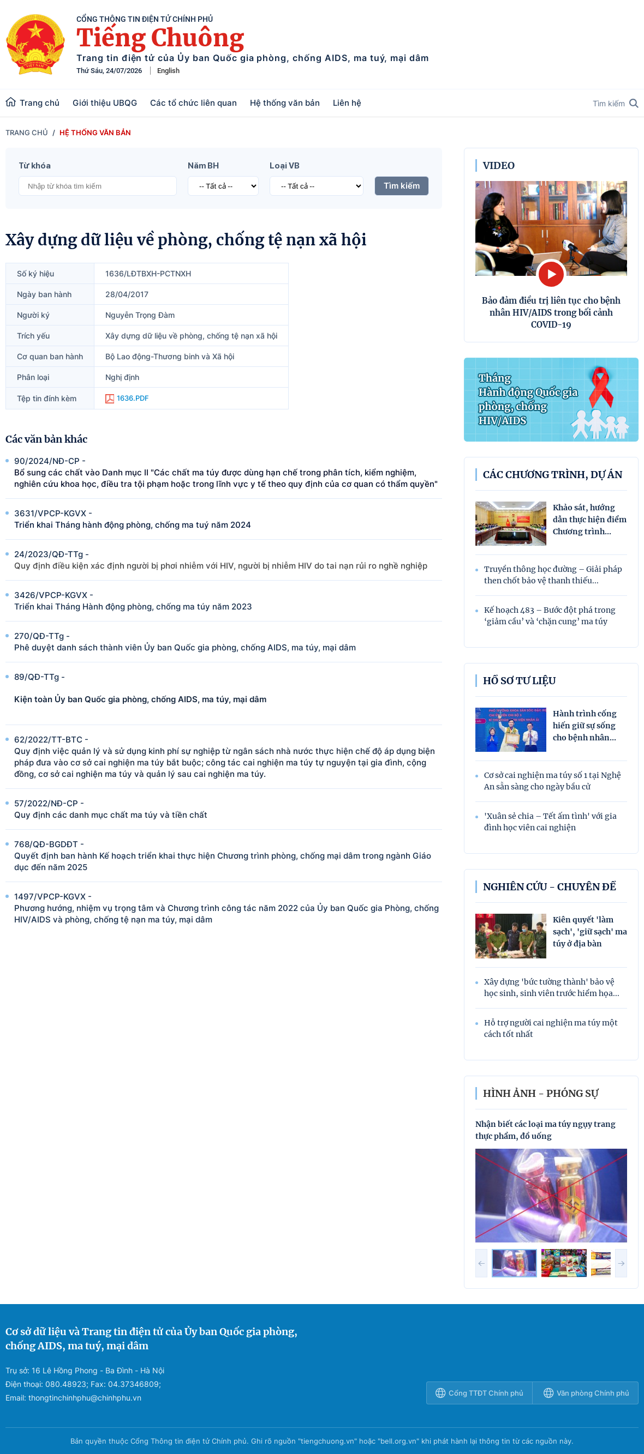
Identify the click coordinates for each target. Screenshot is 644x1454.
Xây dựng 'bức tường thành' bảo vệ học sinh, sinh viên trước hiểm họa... (551, 987)
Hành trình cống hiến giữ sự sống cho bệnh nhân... (585, 726)
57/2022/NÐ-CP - (228, 809)
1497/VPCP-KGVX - (228, 908)
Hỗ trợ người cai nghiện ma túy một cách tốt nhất (551, 1028)
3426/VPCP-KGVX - (228, 601)
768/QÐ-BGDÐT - (228, 856)
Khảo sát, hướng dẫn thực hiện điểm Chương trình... (590, 519)
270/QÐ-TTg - (228, 642)
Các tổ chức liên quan (193, 103)
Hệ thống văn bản (285, 103)
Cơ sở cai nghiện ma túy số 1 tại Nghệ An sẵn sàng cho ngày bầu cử (552, 781)
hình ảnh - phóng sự (540, 1093)
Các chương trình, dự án (552, 474)
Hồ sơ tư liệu (519, 680)
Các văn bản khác (46, 439)
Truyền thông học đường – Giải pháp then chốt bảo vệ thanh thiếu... (553, 575)
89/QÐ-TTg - (228, 688)
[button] (481, 1263)
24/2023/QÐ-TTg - (228, 560)
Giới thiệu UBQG (105, 103)
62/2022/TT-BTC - (228, 757)
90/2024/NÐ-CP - (228, 473)
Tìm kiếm (616, 103)
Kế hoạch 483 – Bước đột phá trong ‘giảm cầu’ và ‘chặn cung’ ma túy (550, 615)
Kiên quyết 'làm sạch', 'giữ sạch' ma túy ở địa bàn (590, 932)
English (168, 71)
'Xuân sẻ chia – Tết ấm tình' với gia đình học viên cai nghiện (550, 821)
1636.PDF (127, 398)
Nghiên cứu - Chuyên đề (549, 886)
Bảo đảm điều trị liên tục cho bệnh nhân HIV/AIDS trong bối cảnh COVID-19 (551, 312)
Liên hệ (347, 103)
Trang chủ (32, 102)
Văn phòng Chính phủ (586, 1392)
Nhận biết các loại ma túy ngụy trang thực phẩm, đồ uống (545, 1130)
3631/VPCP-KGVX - (228, 519)
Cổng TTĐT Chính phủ (479, 1392)
